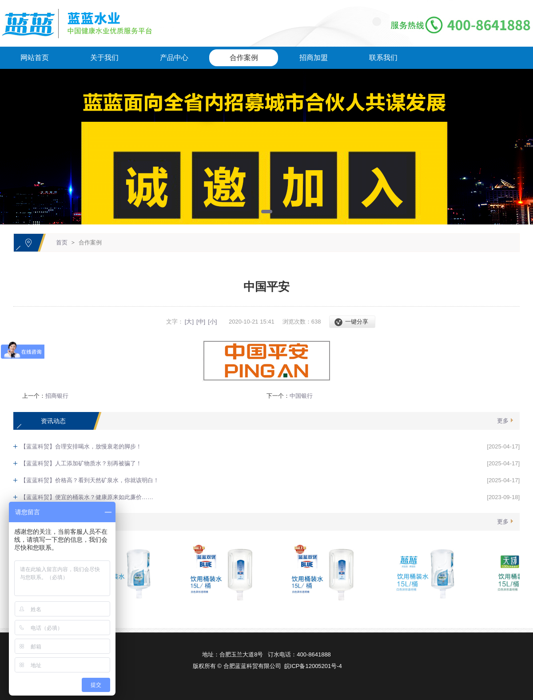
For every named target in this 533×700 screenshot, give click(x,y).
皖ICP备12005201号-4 (313, 666)
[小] (212, 321)
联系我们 (383, 57)
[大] (189, 321)
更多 (503, 420)
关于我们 (104, 57)
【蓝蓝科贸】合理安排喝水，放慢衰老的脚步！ (81, 446)
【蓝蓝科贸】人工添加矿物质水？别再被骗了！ (81, 463)
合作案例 (244, 57)
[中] (200, 321)
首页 (62, 242)
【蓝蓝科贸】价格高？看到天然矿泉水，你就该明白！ (89, 480)
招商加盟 (313, 57)
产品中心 (174, 57)
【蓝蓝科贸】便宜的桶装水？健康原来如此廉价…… (86, 497)
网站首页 (34, 57)
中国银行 (301, 395)
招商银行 (56, 395)
